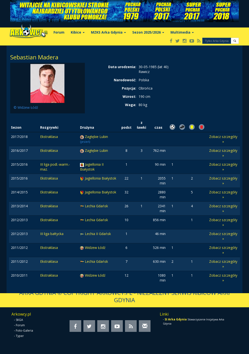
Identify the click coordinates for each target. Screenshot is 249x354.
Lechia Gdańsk (96, 206)
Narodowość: (125, 80)
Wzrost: (129, 96)
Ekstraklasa (49, 136)
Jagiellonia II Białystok (92, 167)
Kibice (78, 32)
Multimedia (182, 32)
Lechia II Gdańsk (98, 233)
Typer (20, 336)
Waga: (130, 104)
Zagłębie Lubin (96, 136)
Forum (58, 32)
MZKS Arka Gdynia (108, 32)
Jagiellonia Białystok (100, 178)
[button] (235, 41)
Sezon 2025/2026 (148, 32)
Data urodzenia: (122, 66)
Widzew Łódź (95, 247)
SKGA (19, 320)
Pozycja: (129, 88)
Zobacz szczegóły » (223, 139)
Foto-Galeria (24, 330)
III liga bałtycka (51, 233)
